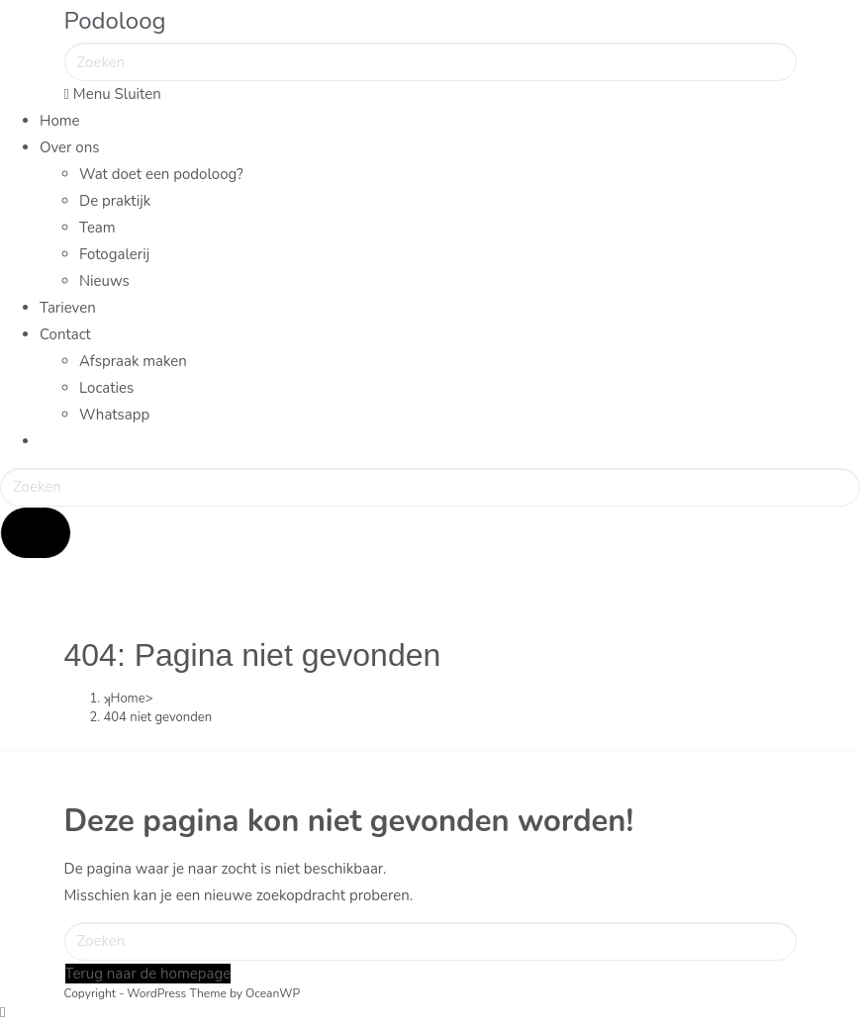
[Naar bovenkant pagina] (2, 1012)
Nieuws (104, 281)
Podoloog (115, 21)
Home (60, 121)
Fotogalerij (114, 254)
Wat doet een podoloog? (161, 174)
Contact (65, 334)
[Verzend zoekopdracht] (35, 533)
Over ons (69, 147)
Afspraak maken (133, 361)
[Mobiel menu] (112, 94)
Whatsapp (114, 414)
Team (97, 227)
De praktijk (114, 201)
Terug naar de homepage (148, 973)
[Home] (124, 698)
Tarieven (68, 308)
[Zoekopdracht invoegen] (430, 62)
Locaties (106, 388)
